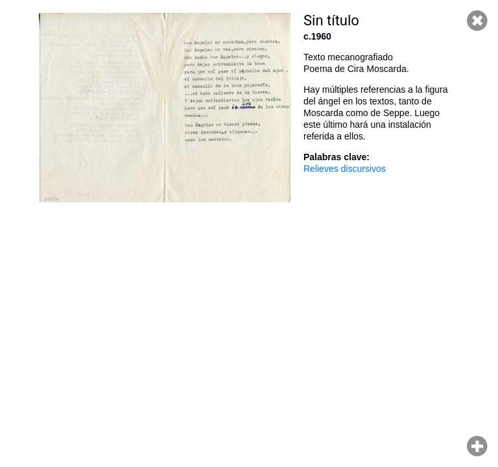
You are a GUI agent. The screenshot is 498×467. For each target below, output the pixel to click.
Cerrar (477, 20)
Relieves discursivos (344, 168)
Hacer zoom (477, 446)
